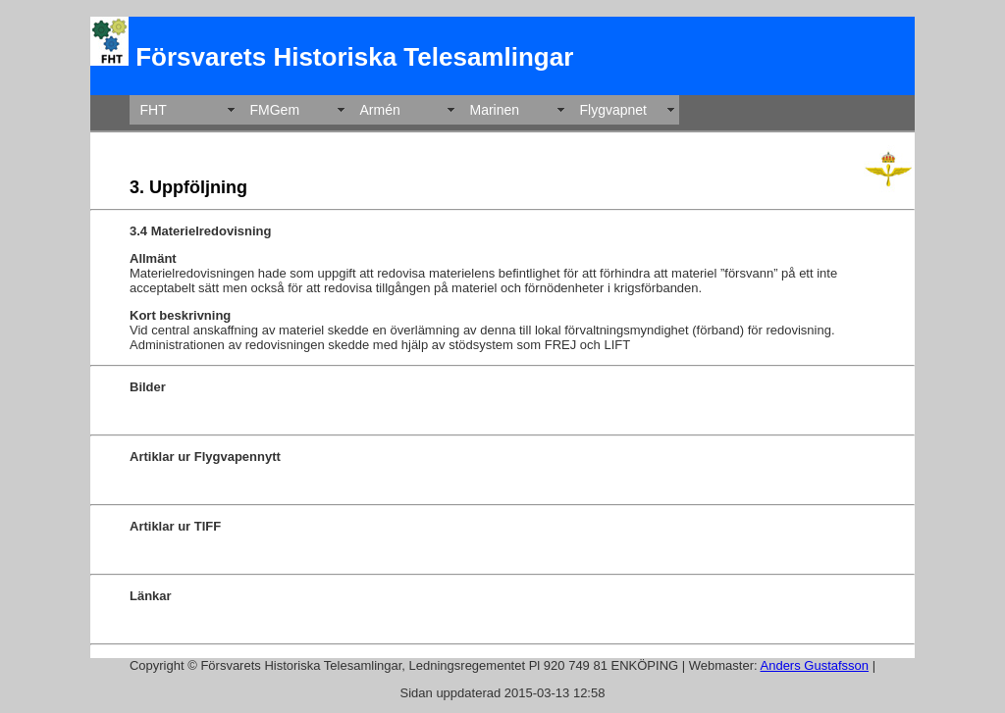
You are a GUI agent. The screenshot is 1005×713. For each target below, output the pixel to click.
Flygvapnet (613, 110)
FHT (153, 110)
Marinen (495, 110)
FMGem (275, 110)
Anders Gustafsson (815, 665)
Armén (380, 110)
